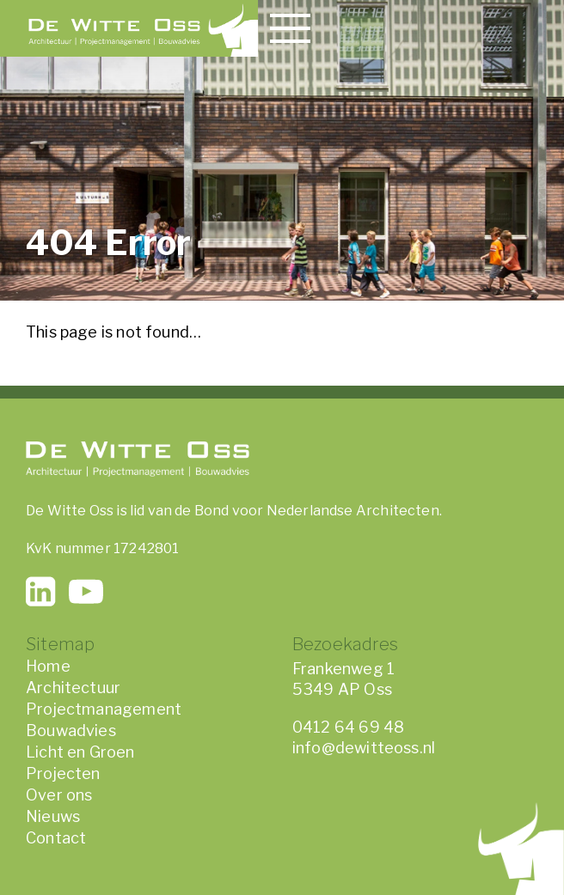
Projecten (63, 773)
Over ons (59, 795)
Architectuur (73, 688)
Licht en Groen (80, 752)
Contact (56, 838)
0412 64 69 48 (348, 727)
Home (48, 666)
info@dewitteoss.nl (363, 748)
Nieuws (53, 816)
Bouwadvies (71, 730)
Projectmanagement (103, 709)
